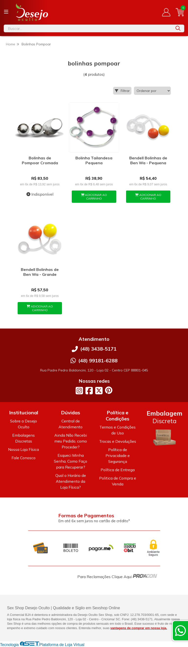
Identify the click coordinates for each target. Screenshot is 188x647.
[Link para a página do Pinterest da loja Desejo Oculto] (108, 390)
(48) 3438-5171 (98, 349)
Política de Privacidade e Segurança (118, 455)
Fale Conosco (23, 457)
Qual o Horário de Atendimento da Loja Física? (70, 481)
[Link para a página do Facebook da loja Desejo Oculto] (89, 390)
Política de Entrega (118, 469)
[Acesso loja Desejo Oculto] (166, 12)
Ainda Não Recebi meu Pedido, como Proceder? (70, 441)
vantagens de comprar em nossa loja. (138, 628)
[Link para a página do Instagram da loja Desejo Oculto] (79, 390)
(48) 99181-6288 (98, 360)
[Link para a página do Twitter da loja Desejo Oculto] (99, 390)
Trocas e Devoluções (117, 441)
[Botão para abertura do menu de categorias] (6, 11)
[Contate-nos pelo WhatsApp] (180, 630)
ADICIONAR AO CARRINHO (94, 196)
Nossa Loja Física (23, 449)
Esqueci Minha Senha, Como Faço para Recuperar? (70, 461)
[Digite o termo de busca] (88, 28)
